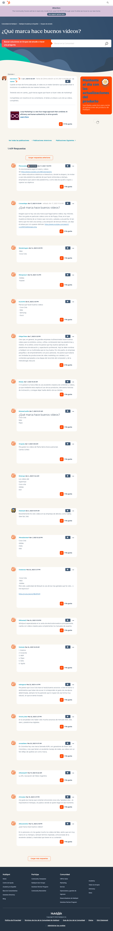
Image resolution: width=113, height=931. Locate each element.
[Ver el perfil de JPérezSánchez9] (24, 537)
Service (62, 887)
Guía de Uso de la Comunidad (74, 920)
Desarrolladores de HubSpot (69, 898)
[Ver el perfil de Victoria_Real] (23, 716)
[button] (73, 79)
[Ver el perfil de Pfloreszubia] (23, 166)
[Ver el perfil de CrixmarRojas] (23, 203)
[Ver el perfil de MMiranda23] (23, 620)
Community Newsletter (38, 891)
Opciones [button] (11, 74)
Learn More (24, 117)
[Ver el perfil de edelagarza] (22, 684)
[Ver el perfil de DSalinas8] (22, 511)
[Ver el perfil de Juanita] (12, 81)
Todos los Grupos (94, 885)
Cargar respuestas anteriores (39, 158)
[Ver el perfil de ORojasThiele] (23, 336)
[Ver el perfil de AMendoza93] (23, 773)
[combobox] (81, 43)
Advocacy (92, 889)
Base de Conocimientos (10, 891)
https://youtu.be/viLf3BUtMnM (29, 594)
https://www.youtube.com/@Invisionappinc (36, 172)
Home (4, 879)
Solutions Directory (9, 895)
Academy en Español (9, 887)
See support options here (57, 14)
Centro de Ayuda (8, 883)
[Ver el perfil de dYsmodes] (22, 797)
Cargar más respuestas (39, 858)
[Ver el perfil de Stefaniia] (21, 647)
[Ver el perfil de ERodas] (21, 382)
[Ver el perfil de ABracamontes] (23, 824)
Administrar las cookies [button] (56, 926)
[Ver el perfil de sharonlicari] (13, 79)
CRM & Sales (64, 879)
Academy (92, 881)
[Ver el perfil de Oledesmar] (22, 569)
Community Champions (38, 879)
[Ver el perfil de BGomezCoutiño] (24, 411)
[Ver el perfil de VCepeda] (22, 444)
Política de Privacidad (13, 920)
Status (91, 920)
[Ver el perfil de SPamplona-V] (23, 275)
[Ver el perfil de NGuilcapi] (22, 476)
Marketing (63, 883)
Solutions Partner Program (39, 887)
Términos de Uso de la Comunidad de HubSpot (42, 920)
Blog (4, 899)
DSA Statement (102, 920)
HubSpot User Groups (38, 883)
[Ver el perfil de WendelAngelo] (23, 248)
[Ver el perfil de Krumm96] (22, 302)
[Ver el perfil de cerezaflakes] (23, 743)
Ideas (90, 893)
